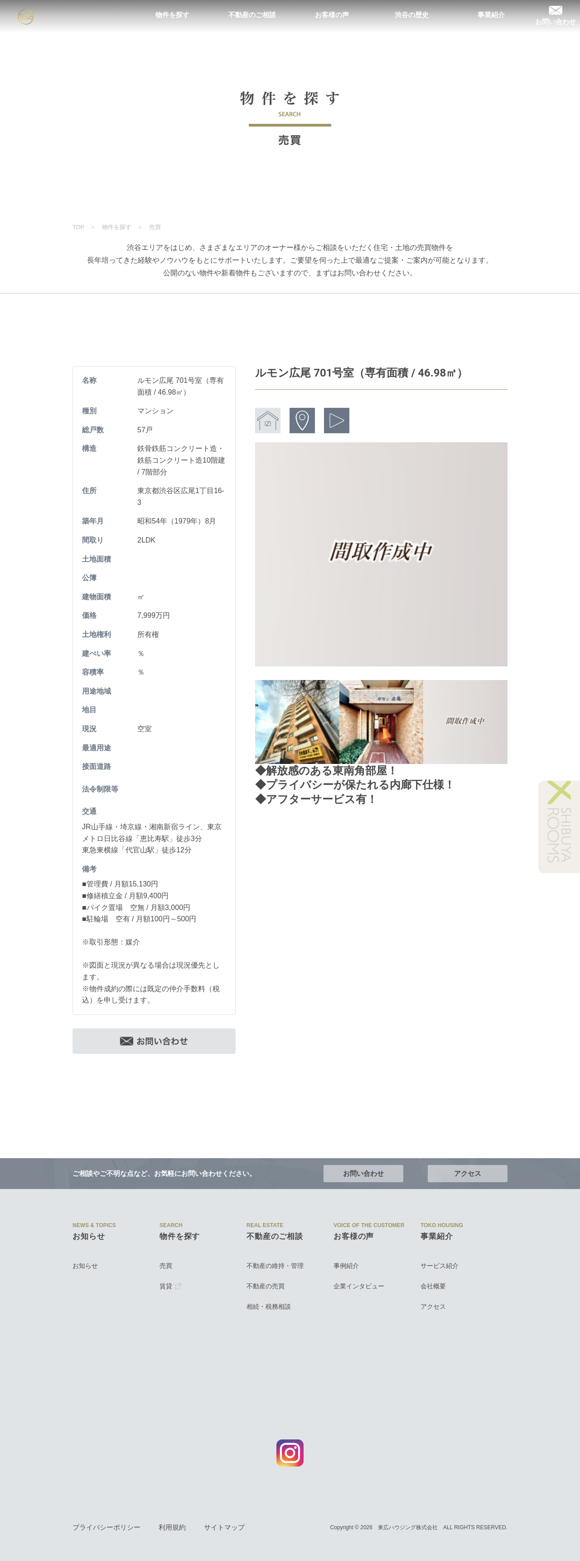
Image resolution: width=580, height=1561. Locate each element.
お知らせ (85, 1265)
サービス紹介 (439, 1265)
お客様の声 (332, 15)
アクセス (467, 1173)
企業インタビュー (359, 1286)
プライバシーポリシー (106, 1527)
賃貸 (170, 1286)
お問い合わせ (555, 15)
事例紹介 (346, 1265)
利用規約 (172, 1527)
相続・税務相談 (268, 1306)
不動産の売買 (265, 1286)
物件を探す (172, 15)
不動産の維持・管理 (275, 1265)
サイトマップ (224, 1527)
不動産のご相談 (252, 15)
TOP (78, 227)
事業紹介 (491, 15)
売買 (166, 1265)
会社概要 (433, 1286)
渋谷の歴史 (412, 15)
